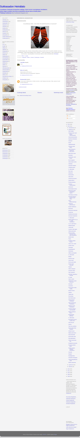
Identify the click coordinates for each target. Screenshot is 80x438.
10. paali (70, 277)
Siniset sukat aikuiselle (71, 264)
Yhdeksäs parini (71, 167)
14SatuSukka (5, 71)
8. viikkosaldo (71, 169)
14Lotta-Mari (5, 59)
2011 (69, 370)
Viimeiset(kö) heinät (72, 188)
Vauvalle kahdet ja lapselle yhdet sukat (72, 197)
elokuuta (70, 366)
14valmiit (4, 33)
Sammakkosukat (71, 297)
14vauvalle (4, 34)
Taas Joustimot (71, 272)
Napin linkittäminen (70, 428)
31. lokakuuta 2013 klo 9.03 (26, 66)
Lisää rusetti (71, 260)
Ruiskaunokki (23, 79)
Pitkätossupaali (71, 225)
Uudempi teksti (21, 92)
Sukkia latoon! (71, 180)
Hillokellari (73, 104)
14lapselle (4, 26)
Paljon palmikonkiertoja (72, 201)
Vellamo (70, 292)
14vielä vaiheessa (6, 36)
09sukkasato (5, 151)
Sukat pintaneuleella (72, 137)
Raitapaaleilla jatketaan (71, 315)
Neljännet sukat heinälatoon (71, 306)
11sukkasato (5, 155)
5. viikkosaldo (71, 317)
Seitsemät (70, 172)
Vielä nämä (70, 176)
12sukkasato (5, 156)
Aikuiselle (70, 283)
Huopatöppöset (71, 249)
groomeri (71, 90)
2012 (69, 369)
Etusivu (40, 92)
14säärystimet (5, 29)
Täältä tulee (70, 294)
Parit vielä (70, 171)
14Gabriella (4, 51)
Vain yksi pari (71, 322)
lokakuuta (71, 129)
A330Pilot (44, 434)
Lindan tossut (71, 245)
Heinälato (68, 104)
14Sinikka (4, 73)
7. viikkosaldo (71, 217)
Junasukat (70, 285)
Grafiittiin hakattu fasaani (71, 241)
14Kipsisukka (5, 56)
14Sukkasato (5, 21)
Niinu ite (22, 70)
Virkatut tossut (71, 331)
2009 (69, 374)
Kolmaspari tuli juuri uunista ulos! (72, 320)
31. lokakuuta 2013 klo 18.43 (26, 84)
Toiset (69, 238)
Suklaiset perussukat (72, 214)
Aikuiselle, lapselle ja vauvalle (72, 275)
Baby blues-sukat (72, 153)
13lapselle (24, 57)
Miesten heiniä (71, 290)
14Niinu (4, 64)
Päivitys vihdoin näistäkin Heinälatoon (71, 349)
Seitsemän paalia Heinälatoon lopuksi (72, 191)
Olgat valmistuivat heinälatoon (72, 303)
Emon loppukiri (71, 160)
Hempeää (70, 155)
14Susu (4, 74)
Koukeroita (70, 212)
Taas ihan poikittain (72, 326)
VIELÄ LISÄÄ (71, 279)
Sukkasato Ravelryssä (70, 398)
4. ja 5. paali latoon (72, 223)
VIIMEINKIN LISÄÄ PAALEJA (72, 281)
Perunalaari (68, 105)
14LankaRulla (5, 57)
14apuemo (4, 24)
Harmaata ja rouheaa (72, 194)
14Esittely (4, 19)
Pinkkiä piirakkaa (71, 182)
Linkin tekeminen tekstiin (71, 427)
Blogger (55, 434)
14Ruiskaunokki (5, 68)
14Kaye (4, 54)
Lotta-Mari (22, 62)
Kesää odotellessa (72, 206)
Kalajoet (70, 354)
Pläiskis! (70, 266)
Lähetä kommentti (22, 87)
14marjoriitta (5, 79)
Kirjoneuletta (71, 174)
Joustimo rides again (72, 229)
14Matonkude (5, 61)
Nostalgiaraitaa (71, 355)
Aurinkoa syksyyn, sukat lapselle (72, 309)
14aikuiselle (4, 23)
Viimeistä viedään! (72, 165)
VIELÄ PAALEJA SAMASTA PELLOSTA (71, 150)
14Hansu (4, 52)
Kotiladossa (68, 393)
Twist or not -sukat (72, 243)
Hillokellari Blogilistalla (70, 401)
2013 (69, 126)
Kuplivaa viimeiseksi (72, 138)
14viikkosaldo (5, 38)
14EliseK (4, 49)
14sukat (4, 28)
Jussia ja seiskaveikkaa (71, 184)
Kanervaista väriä (72, 336)
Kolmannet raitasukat (72, 210)
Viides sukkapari (71, 268)
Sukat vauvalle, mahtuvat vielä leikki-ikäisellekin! (72, 234)
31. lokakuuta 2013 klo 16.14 (26, 75)
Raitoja (69, 256)
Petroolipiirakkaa (71, 338)
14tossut (4, 31)
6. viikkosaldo (71, 254)
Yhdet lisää (70, 227)
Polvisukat (70, 208)
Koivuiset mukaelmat (72, 215)
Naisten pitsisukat (72, 362)
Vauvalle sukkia (71, 270)
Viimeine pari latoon (72, 178)
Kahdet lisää (71, 237)
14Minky (4, 63)
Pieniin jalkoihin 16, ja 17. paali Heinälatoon (72, 220)
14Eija (3, 47)
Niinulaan (56, 53)
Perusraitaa (70, 296)
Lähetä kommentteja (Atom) (25, 95)
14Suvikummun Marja (7, 76)
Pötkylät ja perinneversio (71, 204)
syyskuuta (71, 364)
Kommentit (69, 118)
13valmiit (42, 57)
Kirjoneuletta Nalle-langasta (72, 328)
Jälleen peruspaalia (72, 252)
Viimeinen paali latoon (71, 147)
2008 (69, 376)
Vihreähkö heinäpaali (72, 357)
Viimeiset (70, 140)
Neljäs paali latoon (72, 332)
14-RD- (3, 46)
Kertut (69, 142)
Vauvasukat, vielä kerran (72, 158)
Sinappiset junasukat (72, 343)
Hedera (70, 324)
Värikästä (70, 163)
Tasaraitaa (70, 247)
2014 (69, 124)
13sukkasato (37, 57)
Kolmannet (70, 186)
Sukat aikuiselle (71, 334)
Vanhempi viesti (58, 92)
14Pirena (4, 66)
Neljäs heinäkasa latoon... (72, 312)
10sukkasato (5, 153)
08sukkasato (5, 150)
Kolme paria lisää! (72, 262)
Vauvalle (70, 352)
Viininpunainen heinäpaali (71, 300)
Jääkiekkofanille (71, 144)
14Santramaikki (5, 69)
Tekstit (69, 116)
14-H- (3, 44)
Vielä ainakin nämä (72, 161)
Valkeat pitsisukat (72, 231)
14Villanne (4, 78)
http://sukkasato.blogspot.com (20, 13)
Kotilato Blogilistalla (70, 400)
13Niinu (28, 57)
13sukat (32, 57)
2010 (69, 372)
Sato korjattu (71, 131)
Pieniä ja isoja (71, 258)
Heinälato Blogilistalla (70, 403)
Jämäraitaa (70, 251)
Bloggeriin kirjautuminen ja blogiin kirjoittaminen (71, 425)
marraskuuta (71, 127)
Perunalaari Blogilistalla (71, 396)
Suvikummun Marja (70, 22)
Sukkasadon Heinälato (12, 6)
